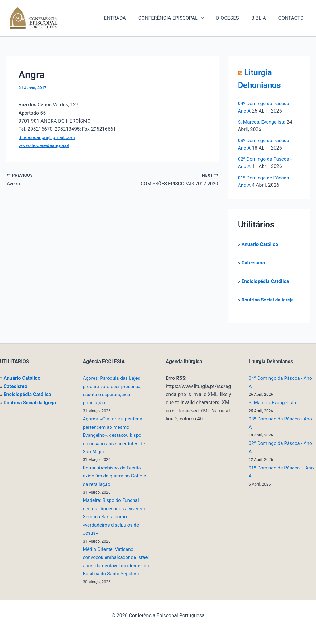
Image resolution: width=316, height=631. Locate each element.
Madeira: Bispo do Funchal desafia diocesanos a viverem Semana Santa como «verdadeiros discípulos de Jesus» (115, 508)
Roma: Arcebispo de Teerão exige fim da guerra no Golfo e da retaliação (116, 468)
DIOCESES (233, 18)
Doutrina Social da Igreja (268, 299)
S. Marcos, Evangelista (262, 122)
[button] (209, 18)
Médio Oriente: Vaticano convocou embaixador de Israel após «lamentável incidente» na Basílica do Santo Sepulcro (110, 557)
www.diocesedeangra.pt (45, 145)
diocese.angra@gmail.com (48, 137)
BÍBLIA (262, 18)
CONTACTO (292, 18)
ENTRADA (126, 18)
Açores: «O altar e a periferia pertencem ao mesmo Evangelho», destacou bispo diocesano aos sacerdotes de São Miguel (115, 427)
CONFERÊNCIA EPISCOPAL (180, 18)
